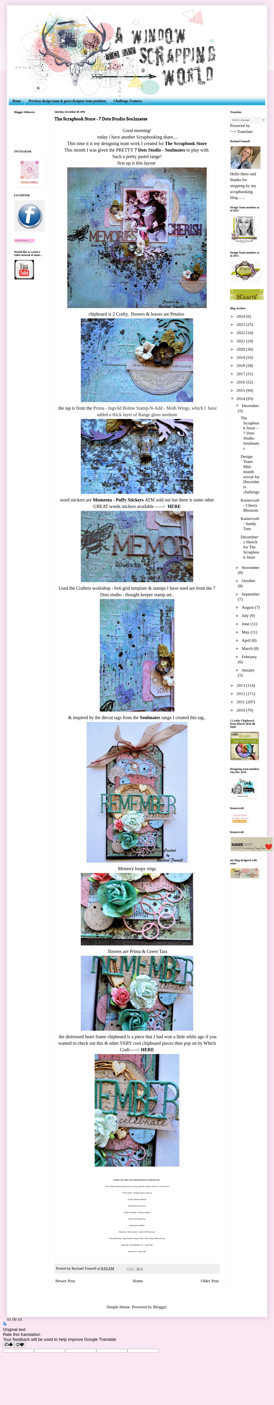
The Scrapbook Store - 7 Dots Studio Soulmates (250, 433)
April (247, 640)
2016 (241, 382)
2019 (241, 357)
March (248, 648)
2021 (241, 341)
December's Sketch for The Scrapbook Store (250, 547)
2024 (241, 316)
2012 (241, 693)
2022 (241, 332)
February (249, 656)
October (248, 580)
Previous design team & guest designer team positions (67, 101)
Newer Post (65, 1281)
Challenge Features (128, 101)
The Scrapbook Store (185, 143)
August (248, 607)
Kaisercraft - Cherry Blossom (250, 505)
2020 (241, 349)
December (250, 405)
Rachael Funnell (84, 1268)
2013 (241, 685)
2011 (241, 702)
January (248, 670)
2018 (241, 365)
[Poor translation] (19, 1345)
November (250, 567)
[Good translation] (8, 1345)
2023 (241, 324)
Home (16, 101)
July (246, 615)
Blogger (159, 1307)
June (246, 624)
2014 (241, 398)
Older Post (210, 1281)
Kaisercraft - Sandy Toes (250, 523)
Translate (241, 131)
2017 (241, 374)
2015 (241, 390)
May (246, 632)
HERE (174, 506)
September (251, 594)
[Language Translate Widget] (247, 120)
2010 (241, 710)
